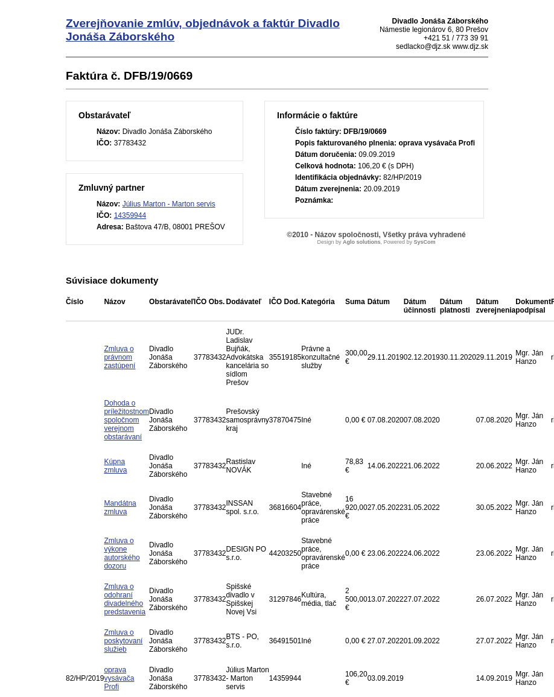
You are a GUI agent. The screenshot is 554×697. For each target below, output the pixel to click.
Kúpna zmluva (115, 465)
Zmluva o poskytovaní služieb (123, 641)
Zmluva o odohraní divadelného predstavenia (124, 599)
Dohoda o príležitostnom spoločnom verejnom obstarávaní (126, 420)
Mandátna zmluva (120, 507)
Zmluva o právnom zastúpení (119, 357)
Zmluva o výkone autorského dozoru (121, 553)
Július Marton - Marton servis (169, 204)
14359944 (130, 215)
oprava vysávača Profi (119, 678)
